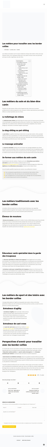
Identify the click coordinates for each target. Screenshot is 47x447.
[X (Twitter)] (18, 383)
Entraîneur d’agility (22, 88)
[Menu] (44, 4)
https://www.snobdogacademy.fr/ (10, 164)
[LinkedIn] (39, 383)
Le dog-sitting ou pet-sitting (23, 68)
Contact (19, 440)
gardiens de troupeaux (29, 226)
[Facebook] (7, 383)
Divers (18, 49)
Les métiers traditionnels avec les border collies (22, 76)
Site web (34, 407)
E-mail (19, 407)
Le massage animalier (23, 70)
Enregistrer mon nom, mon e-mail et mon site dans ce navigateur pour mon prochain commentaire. (23, 423)
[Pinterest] (29, 383)
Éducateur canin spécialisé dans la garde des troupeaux (23, 81)
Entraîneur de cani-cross (23, 90)
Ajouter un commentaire (9, 412)
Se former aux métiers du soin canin (23, 72)
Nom (4, 407)
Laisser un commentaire (9, 426)
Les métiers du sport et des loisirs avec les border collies (22, 85)
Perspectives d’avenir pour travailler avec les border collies (22, 94)
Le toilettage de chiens (21, 66)
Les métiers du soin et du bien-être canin (22, 63)
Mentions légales (26, 440)
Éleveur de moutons (22, 78)
